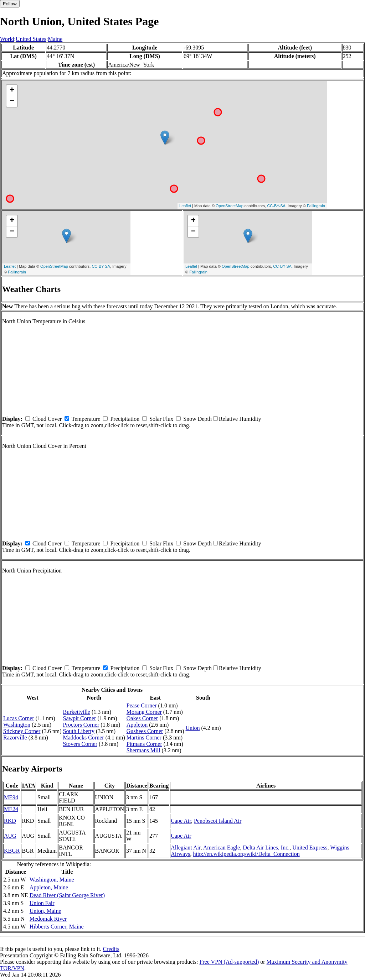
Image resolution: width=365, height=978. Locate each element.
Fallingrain (316, 206)
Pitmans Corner (144, 744)
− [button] (12, 101)
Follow (10, 3)
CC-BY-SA (276, 206)
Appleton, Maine (49, 887)
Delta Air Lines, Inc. (266, 847)
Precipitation (124, 419)
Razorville (15, 737)
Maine (55, 39)
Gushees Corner (145, 731)
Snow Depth (197, 419)
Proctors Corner (81, 725)
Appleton (137, 725)
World (7, 39)
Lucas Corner (18, 718)
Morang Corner (144, 712)
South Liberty (78, 731)
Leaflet (185, 206)
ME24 (11, 809)
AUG (10, 836)
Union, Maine (45, 911)
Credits (111, 949)
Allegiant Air (185, 847)
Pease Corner (142, 705)
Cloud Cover (47, 419)
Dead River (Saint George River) (67, 895)
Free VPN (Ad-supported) (229, 962)
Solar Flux (161, 419)
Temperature (86, 419)
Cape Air (181, 821)
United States (31, 39)
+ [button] (12, 90)
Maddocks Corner (83, 737)
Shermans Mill (143, 750)
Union (192, 728)
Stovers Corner (80, 744)
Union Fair (42, 903)
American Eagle (221, 847)
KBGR (12, 851)
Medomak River (48, 919)
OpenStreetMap (229, 206)
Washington (16, 725)
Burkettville (76, 712)
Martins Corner (144, 737)
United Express (309, 847)
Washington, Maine (52, 880)
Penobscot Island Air (217, 821)
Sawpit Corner (79, 718)
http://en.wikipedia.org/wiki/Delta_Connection (246, 854)
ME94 (11, 797)
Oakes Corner (142, 718)
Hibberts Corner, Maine (57, 927)
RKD (10, 821)
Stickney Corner (21, 731)
